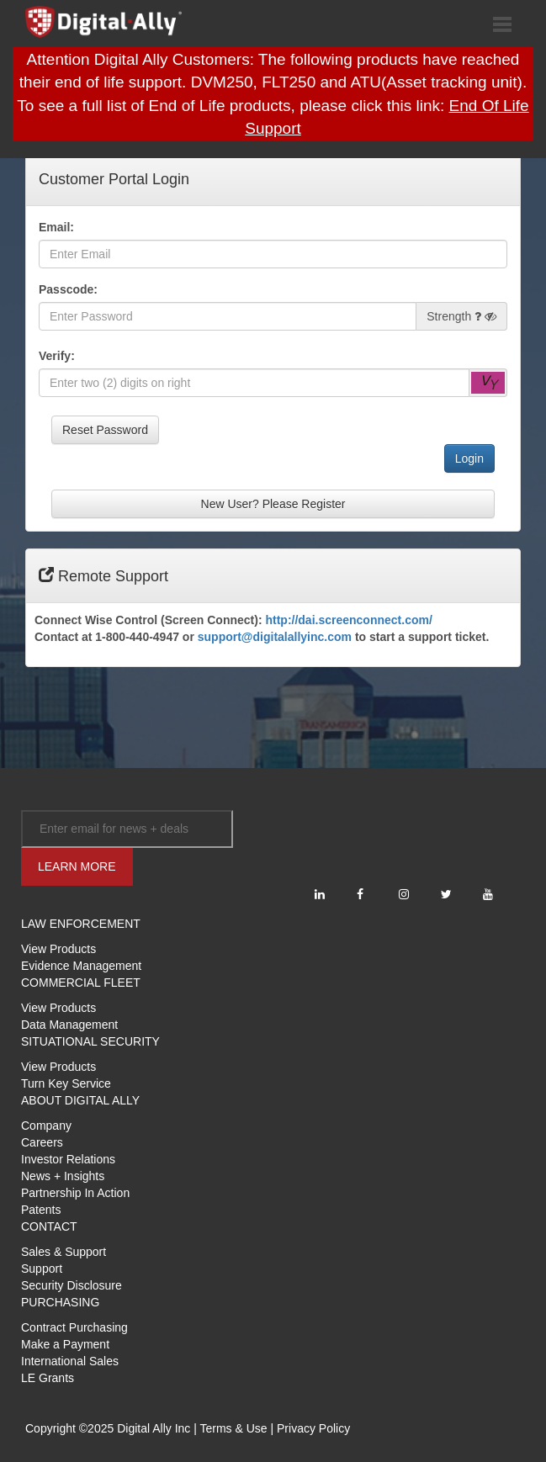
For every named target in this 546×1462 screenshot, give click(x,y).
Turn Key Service (66, 1083)
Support (41, 1268)
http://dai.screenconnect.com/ (348, 620)
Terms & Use (233, 1428)
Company (46, 1125)
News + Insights (62, 1176)
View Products (58, 949)
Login (469, 458)
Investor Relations (68, 1159)
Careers (42, 1142)
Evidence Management (81, 965)
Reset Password (105, 430)
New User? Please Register (273, 504)
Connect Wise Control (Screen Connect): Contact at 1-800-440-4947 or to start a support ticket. (261, 628)
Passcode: (68, 289)
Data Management (69, 1024)
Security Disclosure (71, 1285)
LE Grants (47, 1378)
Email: (56, 227)
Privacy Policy (313, 1428)
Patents (41, 1209)
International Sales (70, 1361)
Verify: (57, 356)
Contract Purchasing (74, 1327)
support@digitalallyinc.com (275, 637)
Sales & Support (63, 1251)
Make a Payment (65, 1344)
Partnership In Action (75, 1193)
